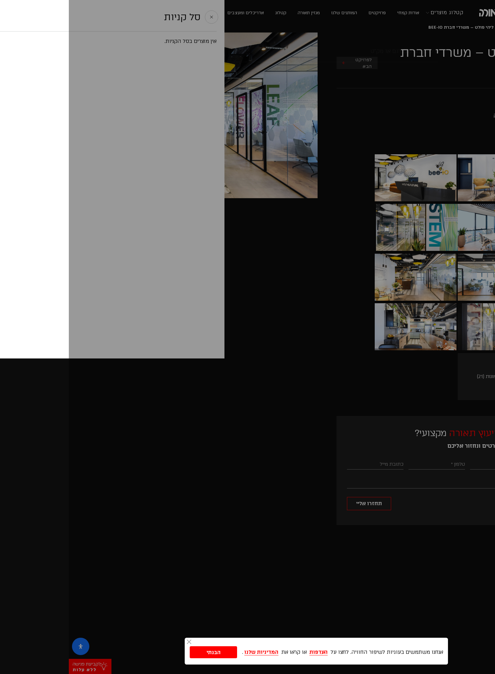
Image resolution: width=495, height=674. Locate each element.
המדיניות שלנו (193, 651)
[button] (483, 542)
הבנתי (145, 651)
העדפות (250, 651)
